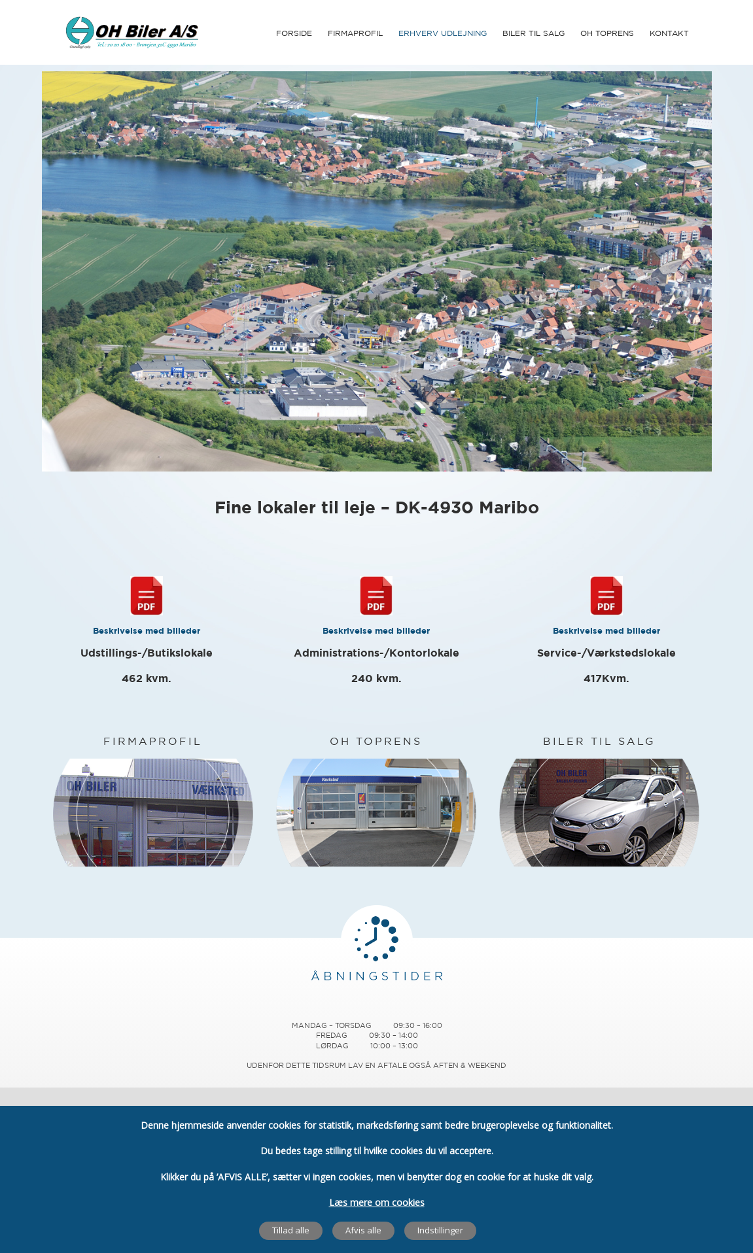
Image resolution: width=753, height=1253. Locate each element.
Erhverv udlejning (442, 33)
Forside (294, 33)
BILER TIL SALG (599, 742)
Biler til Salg (533, 33)
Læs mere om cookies (377, 1201)
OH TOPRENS (376, 742)
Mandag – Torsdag (332, 1026)
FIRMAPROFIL (152, 742)
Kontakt (669, 33)
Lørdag (332, 1046)
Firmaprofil (355, 33)
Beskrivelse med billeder (146, 631)
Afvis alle (363, 1230)
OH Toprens (607, 33)
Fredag (331, 1036)
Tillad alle (290, 1230)
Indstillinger (440, 1230)
